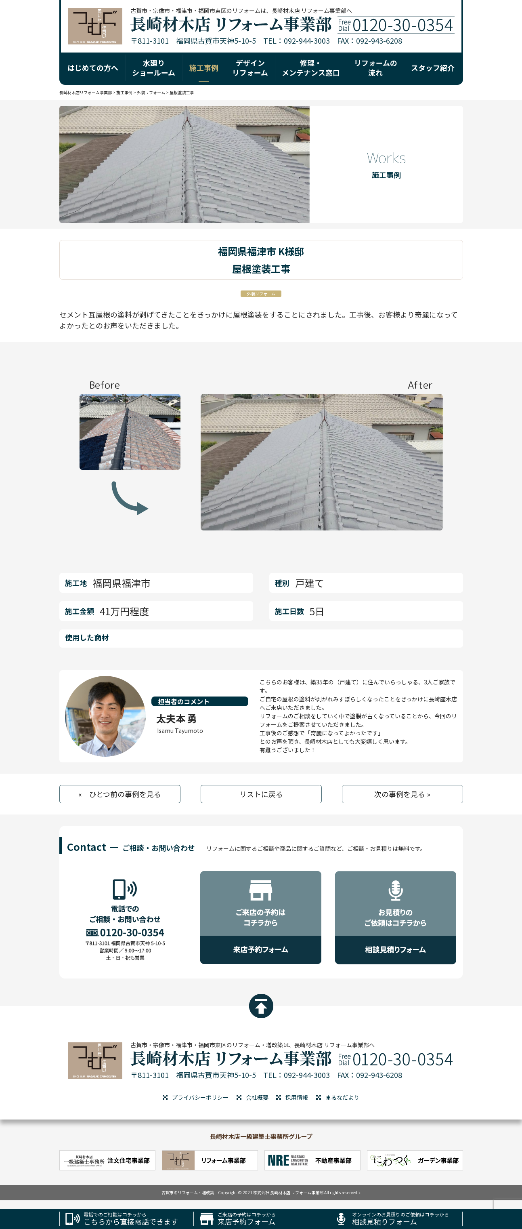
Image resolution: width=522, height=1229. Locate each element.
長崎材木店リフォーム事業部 (85, 92)
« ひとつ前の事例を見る (119, 794)
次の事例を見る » (402, 794)
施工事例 (203, 67)
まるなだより (342, 1097)
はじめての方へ (92, 67)
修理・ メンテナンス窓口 (311, 67)
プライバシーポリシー (200, 1097)
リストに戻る (261, 794)
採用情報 (296, 1097)
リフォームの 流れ (375, 67)
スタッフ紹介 (433, 67)
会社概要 (257, 1097)
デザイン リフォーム (250, 67)
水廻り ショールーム (153, 67)
